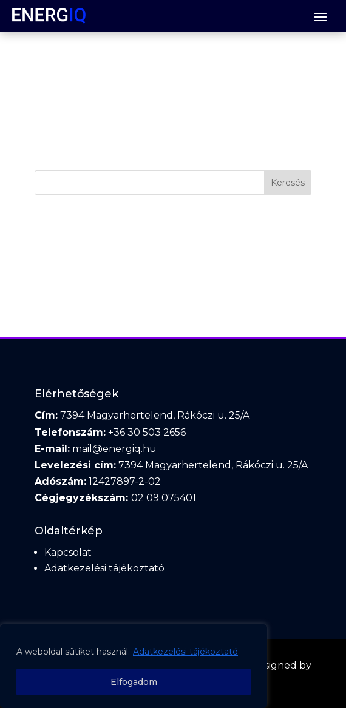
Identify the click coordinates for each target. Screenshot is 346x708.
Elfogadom (133, 681)
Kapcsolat (68, 552)
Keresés (288, 182)
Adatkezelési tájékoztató (185, 651)
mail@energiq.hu (114, 448)
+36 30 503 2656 (147, 432)
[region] (133, 666)
